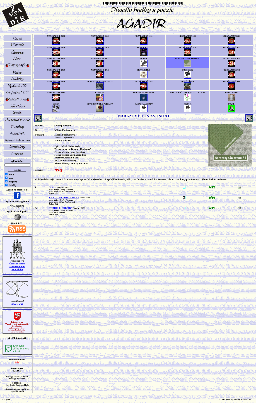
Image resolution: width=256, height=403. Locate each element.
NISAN (52, 187)
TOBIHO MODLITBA (61, 208)
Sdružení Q (17, 304)
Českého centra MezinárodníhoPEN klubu (17, 266)
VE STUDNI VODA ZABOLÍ (64, 197)
